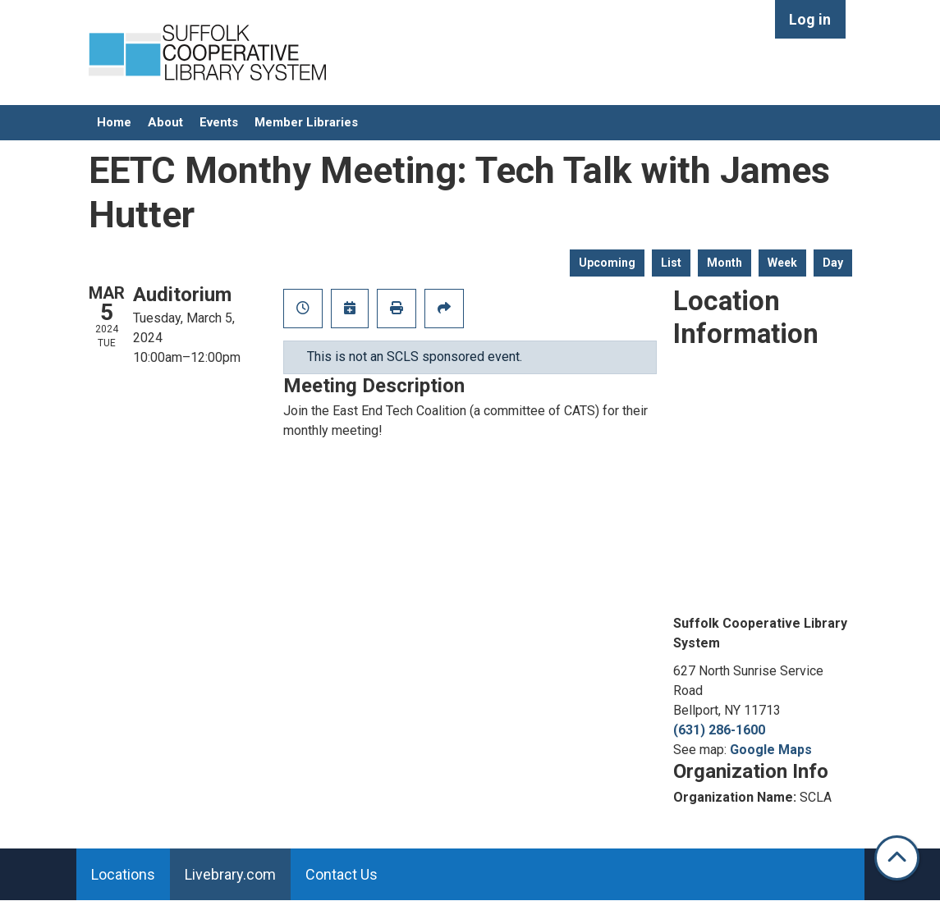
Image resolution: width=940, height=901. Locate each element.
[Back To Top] (896, 857)
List (671, 262)
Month (724, 262)
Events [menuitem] (218, 122)
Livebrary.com (230, 874)
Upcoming (607, 262)
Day (833, 262)
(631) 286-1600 (719, 730)
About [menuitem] (165, 122)
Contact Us (341, 874)
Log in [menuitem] (810, 19)
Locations (123, 874)
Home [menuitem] (114, 122)
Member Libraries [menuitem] (306, 122)
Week (782, 262)
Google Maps (771, 749)
